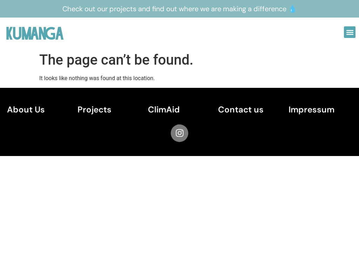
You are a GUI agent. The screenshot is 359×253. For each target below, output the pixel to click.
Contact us (241, 109)
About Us (26, 109)
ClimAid (164, 109)
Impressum (311, 109)
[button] (349, 32)
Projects (94, 109)
